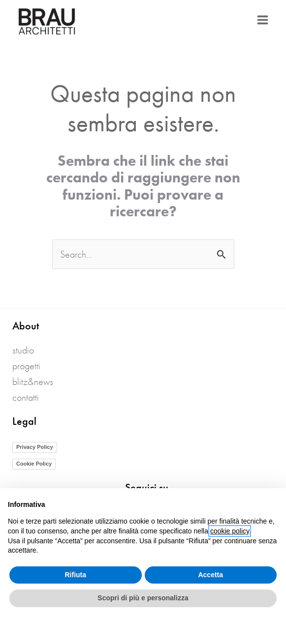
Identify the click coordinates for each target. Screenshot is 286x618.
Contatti (25, 397)
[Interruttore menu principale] (262, 19)
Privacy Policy (34, 447)
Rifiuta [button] (75, 575)
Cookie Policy (34, 464)
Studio (23, 350)
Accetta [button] (210, 575)
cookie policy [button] (229, 531)
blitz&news (32, 381)
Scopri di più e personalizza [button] (142, 598)
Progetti (26, 365)
